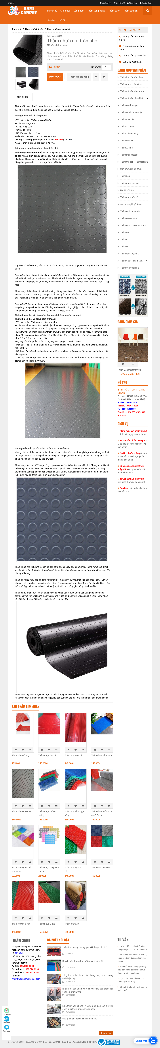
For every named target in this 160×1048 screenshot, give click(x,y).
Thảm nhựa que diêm (22, 811)
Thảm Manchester (127, 154)
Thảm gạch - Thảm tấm (130, 260)
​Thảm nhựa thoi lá (47, 755)
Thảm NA (123, 246)
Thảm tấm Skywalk (128, 253)
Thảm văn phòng (96, 10)
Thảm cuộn (114, 10)
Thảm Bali (124, 232)
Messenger (7, 1028)
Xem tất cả (106, 1033)
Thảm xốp (124, 175)
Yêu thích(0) (105, 3)
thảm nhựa (49, 106)
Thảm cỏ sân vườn (128, 218)
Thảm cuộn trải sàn (128, 267)
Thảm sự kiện (130, 10)
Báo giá (51, 19)
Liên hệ (61, 19)
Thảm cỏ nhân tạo (127, 105)
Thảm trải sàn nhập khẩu (131, 98)
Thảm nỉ (123, 239)
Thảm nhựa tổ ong (20, 755)
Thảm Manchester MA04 (129, 369)
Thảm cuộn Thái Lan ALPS (132, 225)
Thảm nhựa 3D (72, 923)
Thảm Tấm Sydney (128, 133)
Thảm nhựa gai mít (21, 923)
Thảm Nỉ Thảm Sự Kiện (130, 112)
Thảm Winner (125, 140)
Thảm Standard (126, 126)
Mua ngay (55, 77)
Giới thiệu (65, 10)
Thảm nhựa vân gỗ (128, 197)
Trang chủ (52, 10)
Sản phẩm (79, 10)
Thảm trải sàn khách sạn (131, 91)
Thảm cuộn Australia (129, 211)
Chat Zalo (6, 1020)
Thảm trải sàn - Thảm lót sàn (133, 161)
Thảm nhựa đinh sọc (101, 867)
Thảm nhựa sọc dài (74, 755)
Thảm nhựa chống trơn (130, 84)
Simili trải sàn (126, 190)
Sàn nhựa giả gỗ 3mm (129, 204)
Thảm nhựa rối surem (101, 755)
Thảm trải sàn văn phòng (131, 77)
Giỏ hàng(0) (119, 3)
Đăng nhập (132, 3)
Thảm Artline (125, 147)
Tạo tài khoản (146, 3)
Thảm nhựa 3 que (46, 923)
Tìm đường (7, 1011)
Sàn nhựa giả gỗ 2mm (129, 168)
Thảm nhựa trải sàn (34, 29)
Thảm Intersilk (126, 119)
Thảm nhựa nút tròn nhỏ (58, 29)
